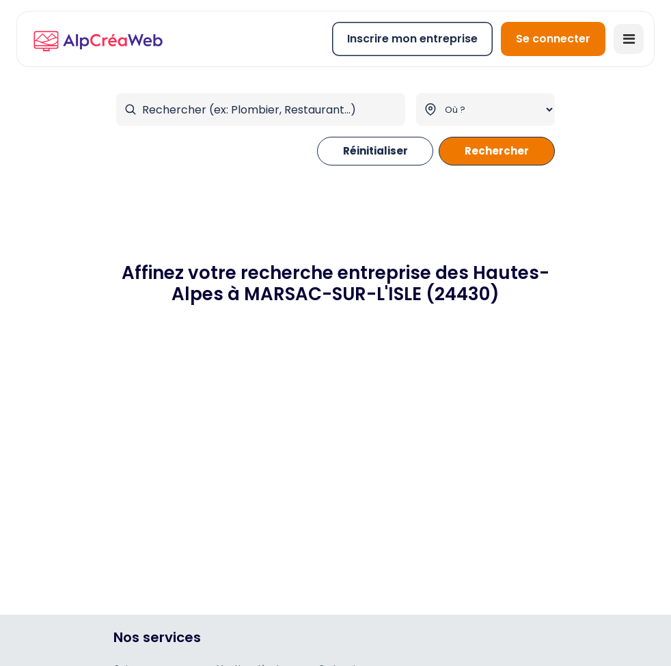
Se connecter (553, 38)
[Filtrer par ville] (485, 109)
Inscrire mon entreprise (412, 38)
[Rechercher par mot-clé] (260, 109)
